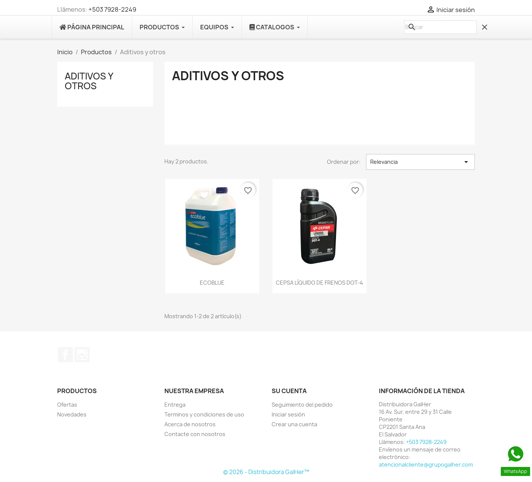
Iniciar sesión (288, 414)
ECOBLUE (212, 282)
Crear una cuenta (294, 424)
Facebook (65, 354)
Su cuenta (289, 391)
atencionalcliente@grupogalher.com (426, 464)
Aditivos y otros (89, 81)
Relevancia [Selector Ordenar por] (420, 161)
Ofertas (67, 404)
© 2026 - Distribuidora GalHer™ (266, 472)
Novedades (72, 414)
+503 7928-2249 (112, 9)
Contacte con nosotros (194, 434)
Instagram (82, 354)
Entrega (174, 404)
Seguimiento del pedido (302, 404)
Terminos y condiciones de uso (204, 414)
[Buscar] (440, 27)
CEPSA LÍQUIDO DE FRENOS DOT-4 (319, 282)
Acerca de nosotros (190, 424)
